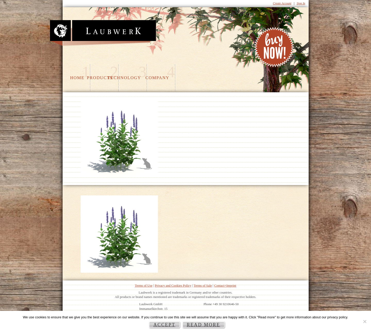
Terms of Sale (203, 285)
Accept (164, 324)
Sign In (301, 3)
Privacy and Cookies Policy (173, 285)
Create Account (282, 3)
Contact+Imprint (225, 285)
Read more (203, 324)
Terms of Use (144, 285)
